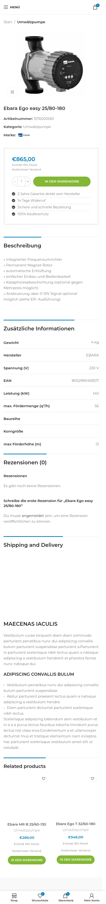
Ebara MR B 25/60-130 (26, 824)
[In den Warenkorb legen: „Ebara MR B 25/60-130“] (27, 860)
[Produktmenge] (21, 182)
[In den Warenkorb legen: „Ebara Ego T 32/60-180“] (76, 859)
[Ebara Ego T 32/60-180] (75, 795)
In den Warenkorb (62, 181)
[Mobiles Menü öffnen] (11, 7)
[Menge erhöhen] (28, 182)
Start (8, 22)
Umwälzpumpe (31, 22)
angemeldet (33, 515)
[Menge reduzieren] (15, 182)
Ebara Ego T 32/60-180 (76, 824)
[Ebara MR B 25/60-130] (27, 796)
